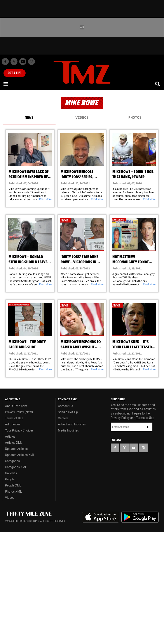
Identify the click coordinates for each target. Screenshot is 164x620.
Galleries (11, 473)
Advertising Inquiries (72, 424)
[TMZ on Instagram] (31, 61)
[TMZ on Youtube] (22, 61)
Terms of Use (14, 418)
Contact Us (65, 406)
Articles (10, 436)
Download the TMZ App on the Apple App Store (100, 517)
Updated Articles (16, 448)
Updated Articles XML (20, 455)
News (29, 118)
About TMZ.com (16, 406)
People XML (13, 485)
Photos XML (13, 491)
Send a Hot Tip (68, 412)
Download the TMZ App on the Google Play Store (140, 517)
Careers (63, 418)
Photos (134, 118)
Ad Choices (13, 424)
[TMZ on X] (13, 61)
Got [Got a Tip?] (14, 73)
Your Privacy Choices (19, 430)
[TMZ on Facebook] (5, 61)
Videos (82, 118)
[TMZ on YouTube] (133, 448)
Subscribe (148, 427)
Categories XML (16, 467)
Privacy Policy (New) (19, 412)
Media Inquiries (68, 430)
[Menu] (6, 84)
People (9, 479)
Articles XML (14, 442)
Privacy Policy (120, 418)
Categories (12, 461)
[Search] (158, 84)
